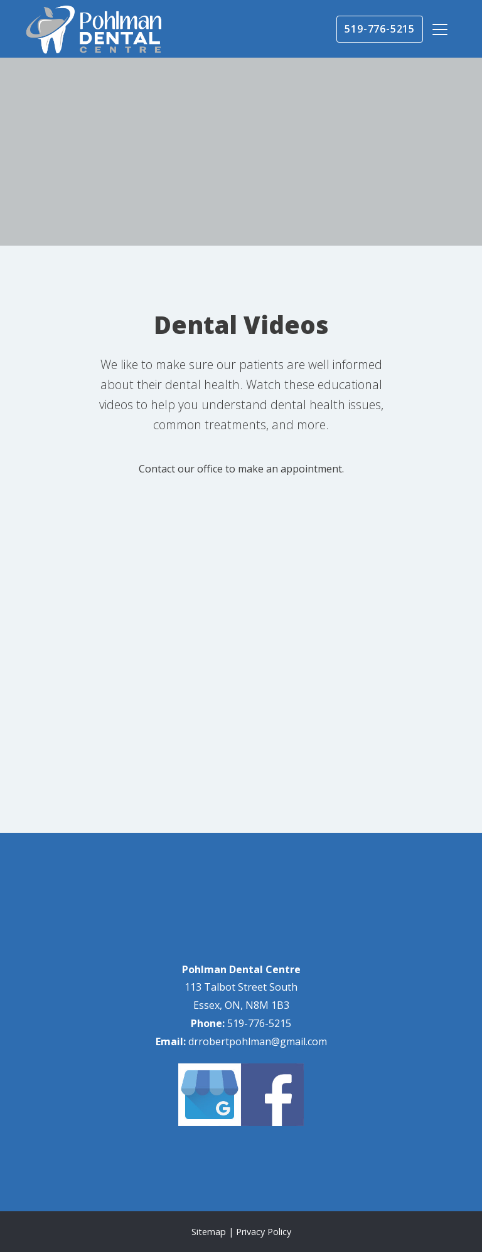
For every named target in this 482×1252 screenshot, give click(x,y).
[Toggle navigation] (440, 29)
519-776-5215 (380, 29)
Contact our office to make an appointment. (241, 469)
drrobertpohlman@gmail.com (257, 1041)
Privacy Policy (263, 1232)
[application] (241, 692)
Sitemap (208, 1232)
